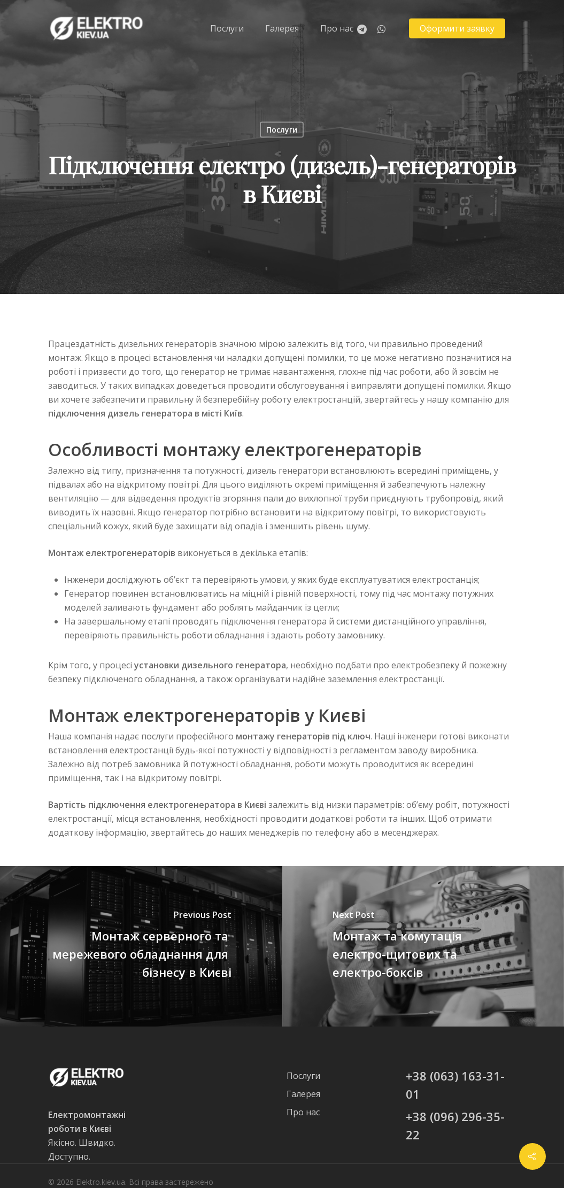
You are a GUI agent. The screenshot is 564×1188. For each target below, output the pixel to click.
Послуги (227, 28)
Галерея (282, 28)
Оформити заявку (457, 28)
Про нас (336, 28)
